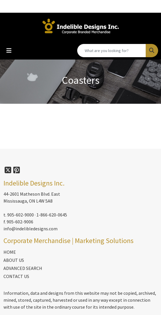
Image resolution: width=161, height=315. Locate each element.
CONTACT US (16, 276)
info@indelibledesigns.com (30, 228)
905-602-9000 (20, 215)
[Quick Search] (111, 50)
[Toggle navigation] (9, 51)
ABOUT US (13, 260)
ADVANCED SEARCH (22, 268)
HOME (9, 252)
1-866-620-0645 (51, 215)
